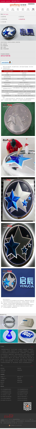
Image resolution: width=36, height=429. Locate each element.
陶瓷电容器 (19, 380)
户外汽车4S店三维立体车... (22, 398)
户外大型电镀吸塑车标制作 (6, 389)
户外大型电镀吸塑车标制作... (23, 391)
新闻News (23, 9)
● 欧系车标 (3, 16)
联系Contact (28, 9)
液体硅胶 (2, 380)
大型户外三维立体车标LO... (22, 396)
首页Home (2, 9)
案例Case (18, 9)
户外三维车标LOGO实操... (22, 394)
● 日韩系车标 (4, 19)
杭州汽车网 (19, 382)
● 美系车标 (21, 16)
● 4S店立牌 (3, 21)
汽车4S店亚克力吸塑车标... (6, 398)
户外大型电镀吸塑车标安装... (23, 389)
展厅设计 (2, 382)
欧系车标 (2, 368)
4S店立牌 (3, 372)
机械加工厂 (3, 376)
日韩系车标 (3, 370)
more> (32, 346)
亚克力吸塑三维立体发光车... (6, 400)
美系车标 (19, 368)
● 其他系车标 (22, 19)
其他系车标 (19, 370)
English (33, 9)
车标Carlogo (12, 9)
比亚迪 (2, 384)
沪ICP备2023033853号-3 (25, 419)
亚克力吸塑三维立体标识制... (6, 396)
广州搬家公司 (3, 378)
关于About (7, 9)
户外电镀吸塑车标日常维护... (6, 391)
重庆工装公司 (20, 376)
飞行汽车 (19, 378)
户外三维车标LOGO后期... (6, 394)
